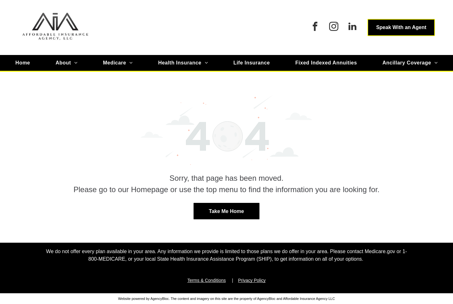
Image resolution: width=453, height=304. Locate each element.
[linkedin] (352, 27)
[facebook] (315, 27)
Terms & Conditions (206, 280)
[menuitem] (22, 62)
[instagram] (334, 27)
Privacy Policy (251, 280)
